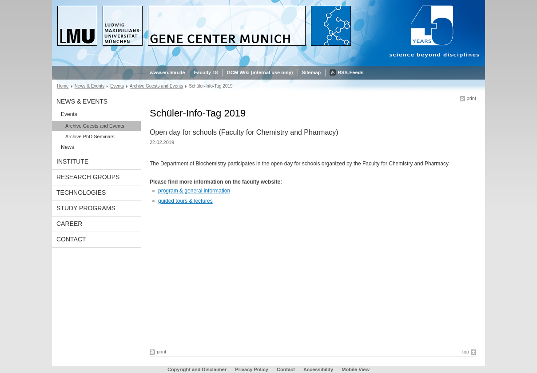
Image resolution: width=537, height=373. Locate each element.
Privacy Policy (251, 369)
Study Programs (85, 208)
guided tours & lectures (185, 201)
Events (117, 86)
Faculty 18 (206, 72)
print (471, 98)
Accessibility (318, 369)
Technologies (81, 192)
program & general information (194, 191)
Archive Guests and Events (156, 86)
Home (63, 86)
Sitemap (311, 72)
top (465, 351)
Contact (71, 239)
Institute (72, 161)
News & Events (90, 86)
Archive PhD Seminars (90, 136)
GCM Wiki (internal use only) (260, 72)
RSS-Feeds (350, 72)
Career (69, 223)
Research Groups (87, 176)
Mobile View (356, 369)
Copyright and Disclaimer (197, 369)
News (67, 147)
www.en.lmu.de (167, 72)
